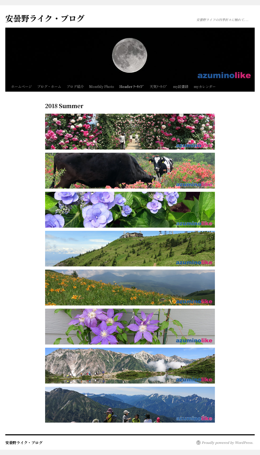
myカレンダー (205, 86)
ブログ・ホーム (49, 86)
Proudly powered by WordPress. (227, 442)
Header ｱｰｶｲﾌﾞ (131, 86)
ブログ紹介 (75, 86)
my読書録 (180, 86)
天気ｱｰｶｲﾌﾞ (159, 86)
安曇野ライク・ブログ (44, 18)
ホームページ (21, 86)
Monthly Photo (101, 86)
